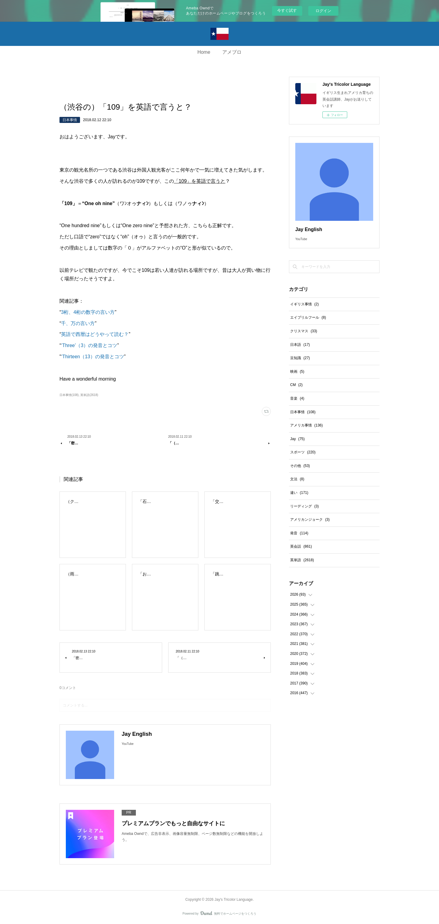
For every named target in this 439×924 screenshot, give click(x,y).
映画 (297, 371)
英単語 (302, 560)
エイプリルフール (308, 317)
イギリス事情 (304, 304)
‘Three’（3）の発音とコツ (89, 345)
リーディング (304, 506)
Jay (297, 439)
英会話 (301, 546)
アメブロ (232, 52)
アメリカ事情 (306, 425)
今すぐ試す (287, 10)
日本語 (300, 345)
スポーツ (303, 452)
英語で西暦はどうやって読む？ (95, 334)
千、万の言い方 (78, 323)
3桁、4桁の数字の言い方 (88, 312)
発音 (299, 533)
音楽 (297, 398)
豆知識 (300, 358)
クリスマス (303, 331)
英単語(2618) (89, 395)
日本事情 (69, 120)
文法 (297, 479)
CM (296, 385)
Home (203, 52)
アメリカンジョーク (310, 519)
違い (299, 493)
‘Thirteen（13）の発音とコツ (92, 356)
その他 (300, 466)
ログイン (323, 10)
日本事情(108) (69, 395)
